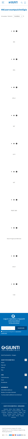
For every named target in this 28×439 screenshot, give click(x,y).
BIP (14, 126)
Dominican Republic (16, 410)
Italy (24, 412)
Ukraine (17, 415)
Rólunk (2, 362)
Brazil (14, 409)
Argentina (6, 409)
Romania (5, 415)
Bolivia (10, 409)
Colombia (3, 410)
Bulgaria (18, 409)
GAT (14, 182)
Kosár (2, 380)
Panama (14, 414)
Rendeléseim (4, 382)
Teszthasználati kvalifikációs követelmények (11, 395)
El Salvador (4, 412)
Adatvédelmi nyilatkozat (6, 390)
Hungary (20, 412)
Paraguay (19, 414)
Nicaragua (9, 414)
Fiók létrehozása (5, 377)
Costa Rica (9, 410)
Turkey (13, 415)
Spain (9, 415)
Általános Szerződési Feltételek (8, 392)
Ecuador (24, 410)
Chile (22, 409)
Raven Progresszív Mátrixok (14, 238)
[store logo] (13, 2)
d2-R (14, 154)
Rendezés (10, 16)
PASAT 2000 (14, 210)
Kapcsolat (3, 365)
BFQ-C (14, 98)
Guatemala (10, 412)
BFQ (14, 70)
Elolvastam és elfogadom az (11, 332)
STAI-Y (14, 266)
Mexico (4, 414)
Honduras (15, 412)
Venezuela (13, 417)
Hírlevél (3, 367)
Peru (23, 414)
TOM (14, 295)
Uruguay (22, 415)
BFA (14, 42)
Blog (2, 370)
